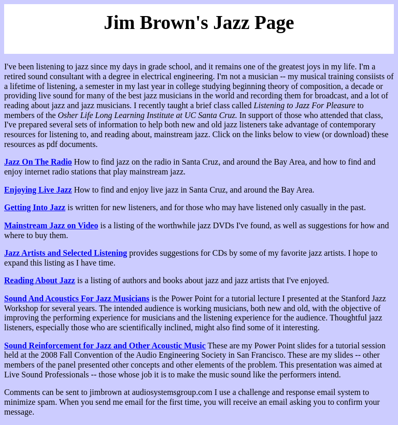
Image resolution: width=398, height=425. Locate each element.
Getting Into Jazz (34, 207)
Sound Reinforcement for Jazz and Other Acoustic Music (105, 345)
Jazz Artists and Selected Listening (65, 252)
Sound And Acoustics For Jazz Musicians (76, 298)
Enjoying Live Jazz (38, 189)
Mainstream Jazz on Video (51, 225)
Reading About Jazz (39, 280)
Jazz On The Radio (38, 161)
